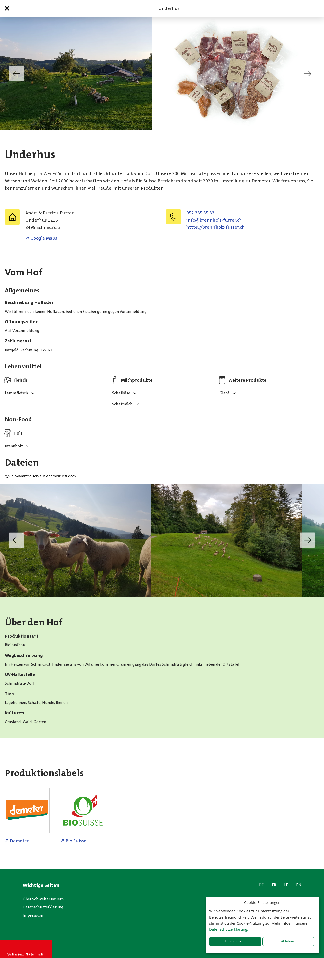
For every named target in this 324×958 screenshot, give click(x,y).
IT (286, 884)
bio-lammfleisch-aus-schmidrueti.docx (43, 476)
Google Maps (43, 238)
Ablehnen (288, 941)
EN (298, 884)
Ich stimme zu (235, 941)
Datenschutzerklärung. (228, 929)
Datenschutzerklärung (43, 907)
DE (261, 884)
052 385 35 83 (200, 213)
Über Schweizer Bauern (43, 899)
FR (274, 884)
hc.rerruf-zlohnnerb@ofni (214, 220)
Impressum (33, 915)
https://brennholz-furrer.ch (215, 227)
